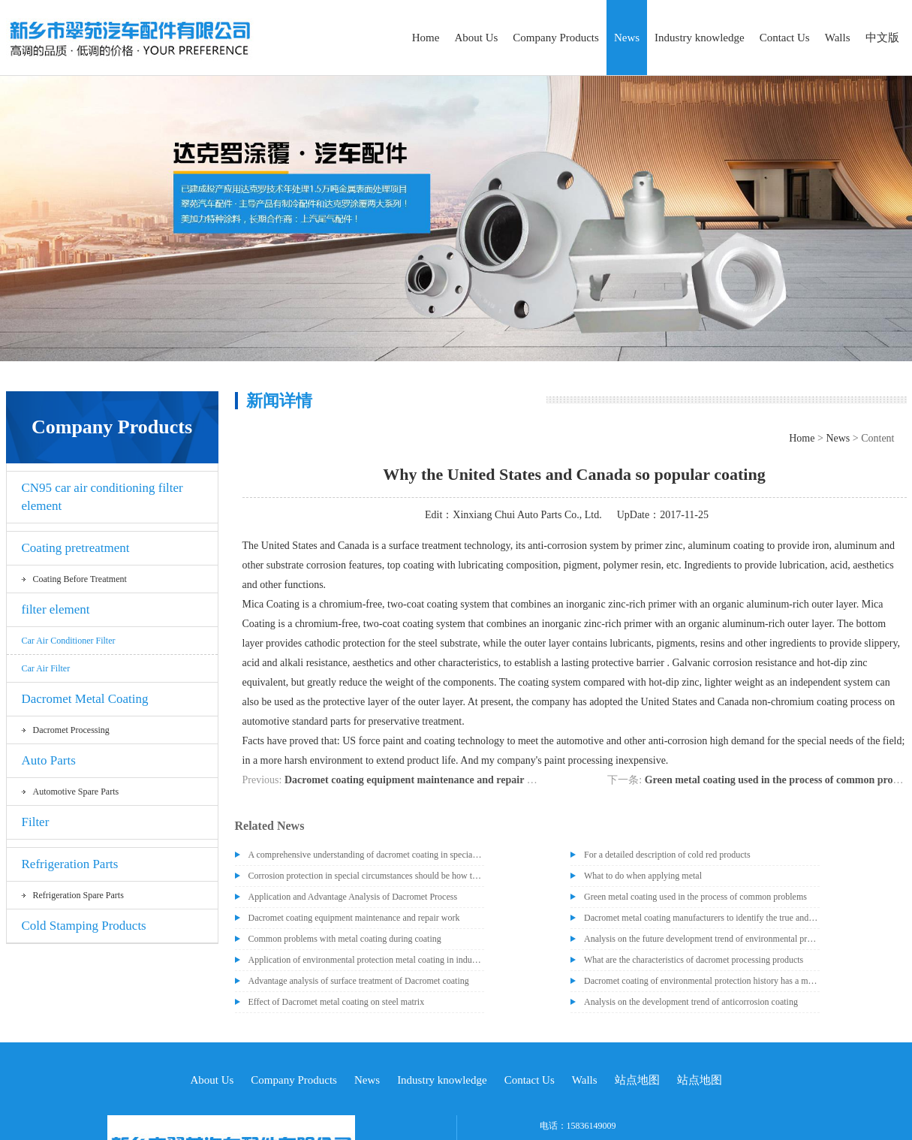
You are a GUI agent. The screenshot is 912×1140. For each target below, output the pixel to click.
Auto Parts (49, 760)
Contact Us (785, 38)
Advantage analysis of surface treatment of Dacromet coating (358, 981)
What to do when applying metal (643, 875)
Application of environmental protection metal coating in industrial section (366, 960)
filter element (56, 609)
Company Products (556, 38)
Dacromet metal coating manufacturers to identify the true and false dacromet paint (702, 917)
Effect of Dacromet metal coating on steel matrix (336, 1002)
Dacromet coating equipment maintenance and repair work (417, 780)
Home (426, 38)
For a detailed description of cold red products (667, 854)
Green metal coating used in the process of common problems (695, 896)
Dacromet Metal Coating (85, 699)
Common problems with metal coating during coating (344, 938)
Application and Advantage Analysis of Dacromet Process (353, 896)
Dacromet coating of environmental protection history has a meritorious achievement (702, 981)
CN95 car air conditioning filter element (102, 497)
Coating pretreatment (76, 548)
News (627, 38)
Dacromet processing (71, 730)
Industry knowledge (700, 38)
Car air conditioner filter (69, 640)
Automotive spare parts (76, 791)
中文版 (882, 38)
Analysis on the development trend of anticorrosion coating (691, 1002)
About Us (476, 38)
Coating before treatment (80, 579)
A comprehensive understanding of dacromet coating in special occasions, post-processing (366, 854)
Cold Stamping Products (84, 925)
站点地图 (637, 1080)
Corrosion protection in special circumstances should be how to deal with (366, 875)
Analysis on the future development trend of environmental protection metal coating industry (702, 938)
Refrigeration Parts (70, 864)
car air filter (46, 668)
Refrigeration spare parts (78, 895)
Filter (36, 822)
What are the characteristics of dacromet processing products (693, 960)
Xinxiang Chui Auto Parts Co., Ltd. (527, 514)
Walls (837, 38)
